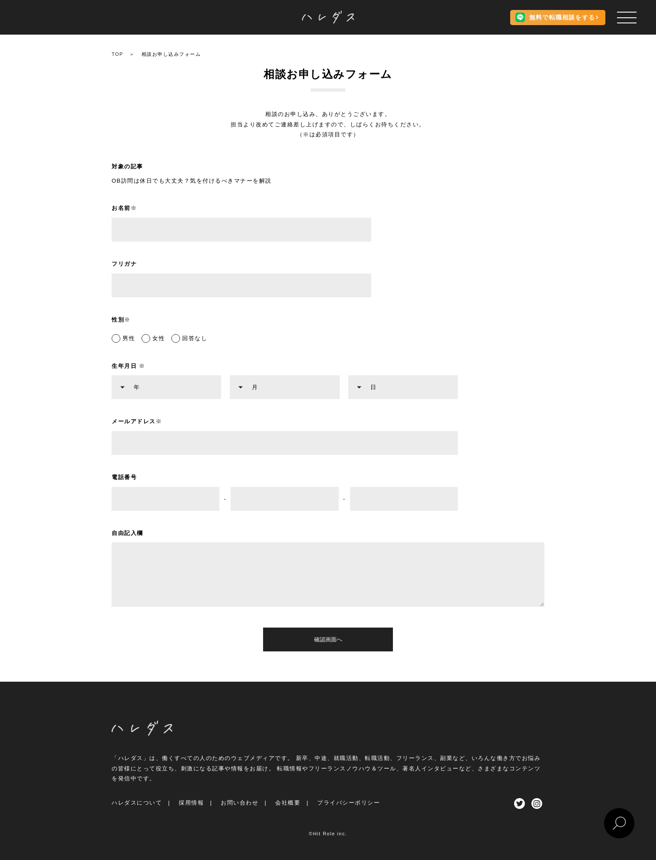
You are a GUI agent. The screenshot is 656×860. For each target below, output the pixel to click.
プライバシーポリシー (348, 802)
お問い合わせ (239, 802)
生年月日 (128, 366)
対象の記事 (127, 166)
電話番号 (124, 477)
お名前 (124, 208)
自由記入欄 (127, 533)
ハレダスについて (137, 802)
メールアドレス (137, 421)
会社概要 (287, 802)
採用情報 (191, 802)
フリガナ (124, 264)
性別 (121, 320)
